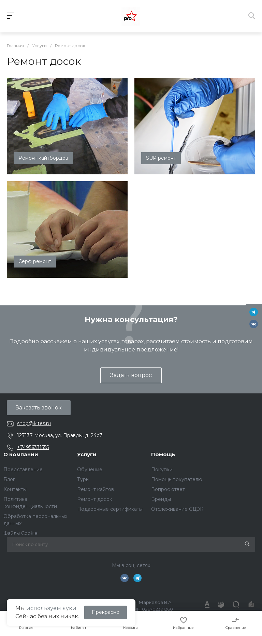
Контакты (15, 489)
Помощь (163, 454)
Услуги (87, 454)
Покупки (162, 469)
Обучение (89, 469)
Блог (9, 479)
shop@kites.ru (34, 423)
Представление (23, 469)
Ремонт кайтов (95, 489)
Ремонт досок (94, 499)
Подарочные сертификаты (110, 509)
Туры (83, 479)
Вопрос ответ (168, 489)
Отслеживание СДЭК (177, 509)
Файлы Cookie (20, 533)
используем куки (51, 608)
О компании (20, 454)
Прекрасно (105, 612)
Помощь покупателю (176, 479)
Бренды (161, 499)
